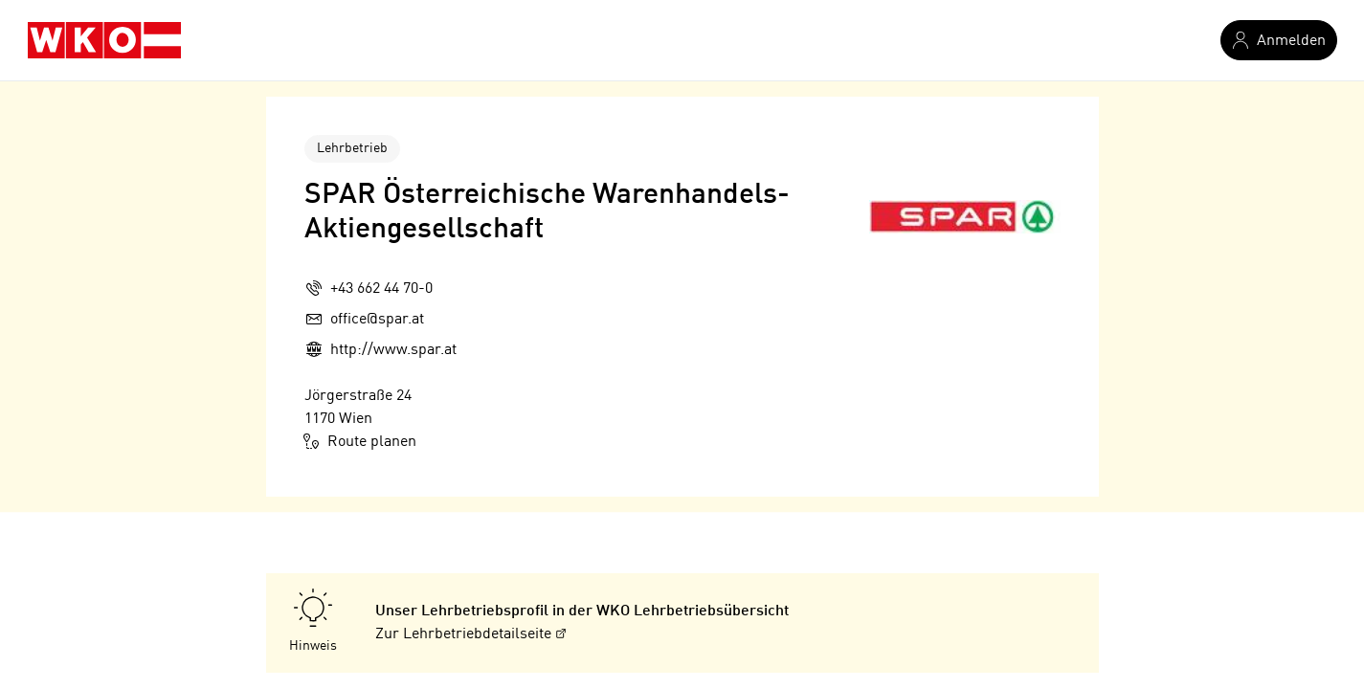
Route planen (360, 441)
